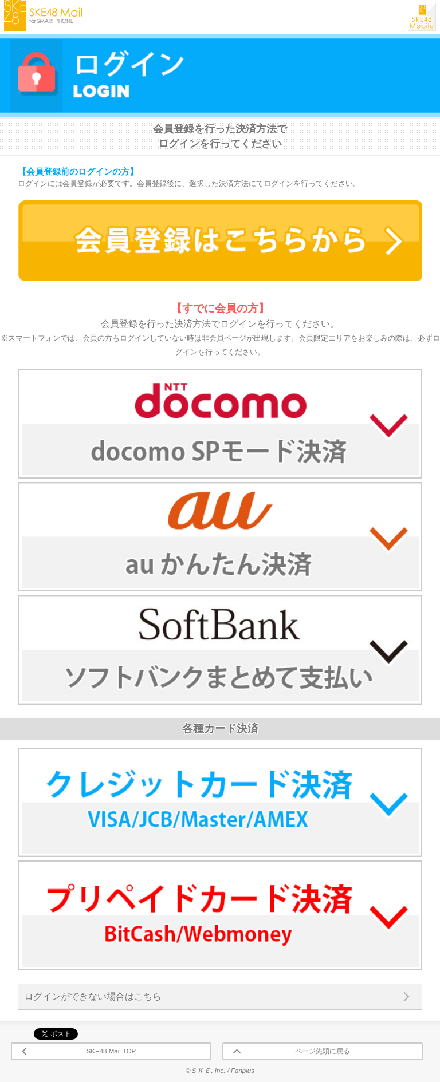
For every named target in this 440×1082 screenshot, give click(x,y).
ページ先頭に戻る (322, 1051)
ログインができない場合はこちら (93, 996)
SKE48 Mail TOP (111, 1051)
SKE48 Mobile (422, 17)
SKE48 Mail (43, 15)
